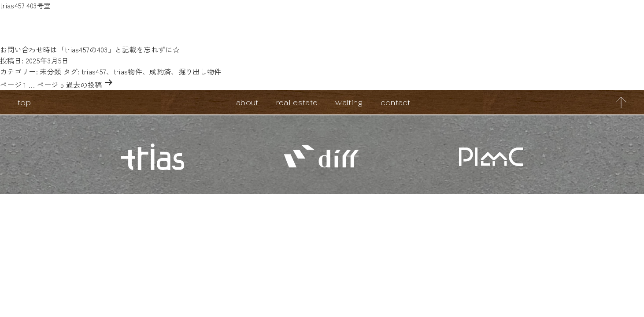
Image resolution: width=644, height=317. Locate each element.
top (24, 102)
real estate (297, 102)
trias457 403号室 (26, 5)
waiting (349, 102)
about (247, 102)
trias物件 (128, 71)
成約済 (160, 71)
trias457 (94, 71)
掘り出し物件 (200, 71)
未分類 (50, 71)
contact (396, 102)
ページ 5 (50, 84)
